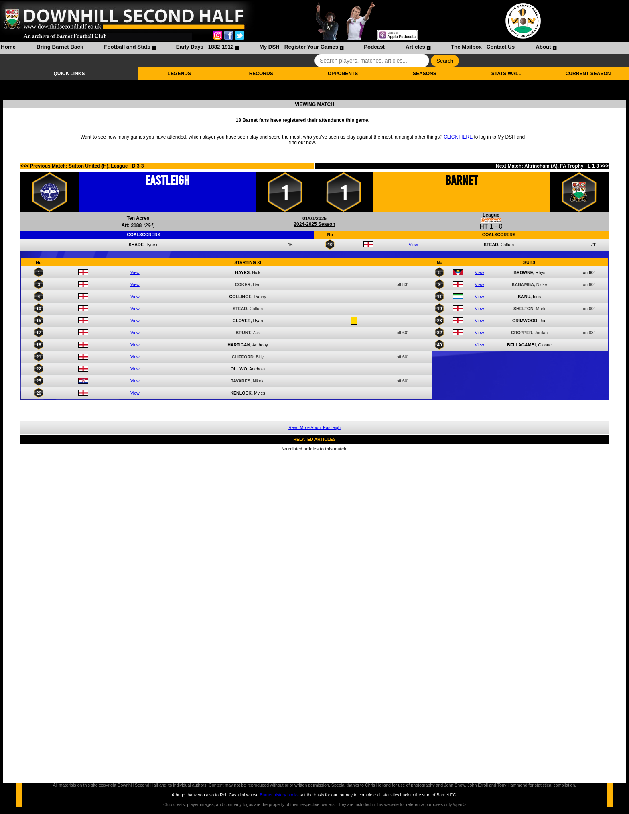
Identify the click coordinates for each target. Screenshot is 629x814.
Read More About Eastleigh (314, 427)
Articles (415, 47)
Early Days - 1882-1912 (205, 47)
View (413, 244)
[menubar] (278, 48)
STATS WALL (506, 73)
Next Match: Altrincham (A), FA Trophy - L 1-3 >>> (552, 166)
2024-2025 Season (314, 224)
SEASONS (424, 73)
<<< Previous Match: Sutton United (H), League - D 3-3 (82, 166)
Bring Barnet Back (60, 47)
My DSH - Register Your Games (299, 47)
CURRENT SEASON (588, 73)
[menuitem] (8, 48)
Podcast (374, 47)
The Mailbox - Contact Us (483, 47)
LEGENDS (179, 73)
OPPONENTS (343, 73)
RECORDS (261, 73)
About (543, 47)
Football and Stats (127, 47)
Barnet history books (279, 794)
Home (8, 47)
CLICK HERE (458, 137)
